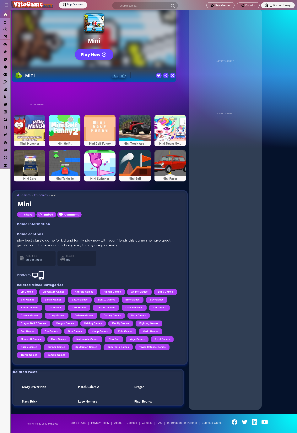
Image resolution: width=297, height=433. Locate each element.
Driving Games (93, 323)
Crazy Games (57, 315)
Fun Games (27, 331)
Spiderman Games (86, 347)
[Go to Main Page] (31, 5)
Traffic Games (29, 355)
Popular (248, 5)
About (118, 422)
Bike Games (133, 299)
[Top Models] (73, 4)
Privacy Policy (100, 422)
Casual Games (134, 307)
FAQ (159, 422)
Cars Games (79, 307)
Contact (147, 422)
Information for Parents (182, 422)
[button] (173, 5)
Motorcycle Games (87, 339)
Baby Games (165, 291)
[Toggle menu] (6, 5)
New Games (220, 5)
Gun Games (75, 331)
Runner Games (56, 347)
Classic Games (30, 315)
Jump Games (100, 331)
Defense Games (84, 315)
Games (26, 195)
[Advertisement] (100, 92)
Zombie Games (56, 355)
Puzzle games (29, 347)
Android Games (84, 291)
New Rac (114, 339)
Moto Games (58, 339)
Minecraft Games (31, 339)
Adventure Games (53, 291)
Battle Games (80, 299)
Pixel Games (162, 339)
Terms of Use (77, 422)
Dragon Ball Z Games (33, 323)
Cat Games (159, 307)
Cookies (132, 422)
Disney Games (112, 315)
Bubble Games (29, 307)
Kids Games (125, 331)
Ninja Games (137, 339)
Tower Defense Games (152, 347)
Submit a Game (212, 422)
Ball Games (27, 299)
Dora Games (138, 315)
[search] (145, 5)
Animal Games (112, 291)
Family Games (120, 323)
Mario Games (150, 331)
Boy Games (157, 299)
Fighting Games (148, 323)
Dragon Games (65, 323)
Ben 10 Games (106, 299)
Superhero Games (118, 347)
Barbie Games (53, 299)
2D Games (41, 195)
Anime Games (139, 291)
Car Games (55, 307)
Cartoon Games (106, 307)
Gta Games (51, 331)
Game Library (280, 5)
